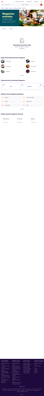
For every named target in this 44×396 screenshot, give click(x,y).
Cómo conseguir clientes (5, 375)
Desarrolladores (10, 390)
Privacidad (22, 390)
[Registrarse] (36, 1)
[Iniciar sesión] (29, 1)
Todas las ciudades (26, 372)
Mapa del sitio (3, 382)
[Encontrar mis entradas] (19, 1)
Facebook (35, 368)
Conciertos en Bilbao (26, 371)
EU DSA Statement (37, 390)
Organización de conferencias (16, 382)
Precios (2, 364)
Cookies (31, 390)
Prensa (37, 388)
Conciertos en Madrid (26, 370)
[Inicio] (2, 1)
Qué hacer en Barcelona (27, 364)
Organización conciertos (16, 383)
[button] (4, 28)
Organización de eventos (5, 363)
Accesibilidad (27, 390)
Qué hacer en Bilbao (26, 367)
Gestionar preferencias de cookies (22, 391)
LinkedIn (35, 370)
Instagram (35, 371)
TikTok (35, 372)
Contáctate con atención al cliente (16, 388)
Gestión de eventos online (16, 367)
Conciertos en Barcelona (27, 368)
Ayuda (30, 388)
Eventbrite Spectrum (4, 371)
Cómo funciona (4, 388)
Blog (27, 388)
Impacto (40, 388)
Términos (18, 390)
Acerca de (23, 388)
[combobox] (32, 4)
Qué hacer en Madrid (26, 363)
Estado (15, 390)
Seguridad (4, 390)
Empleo (33, 388)
